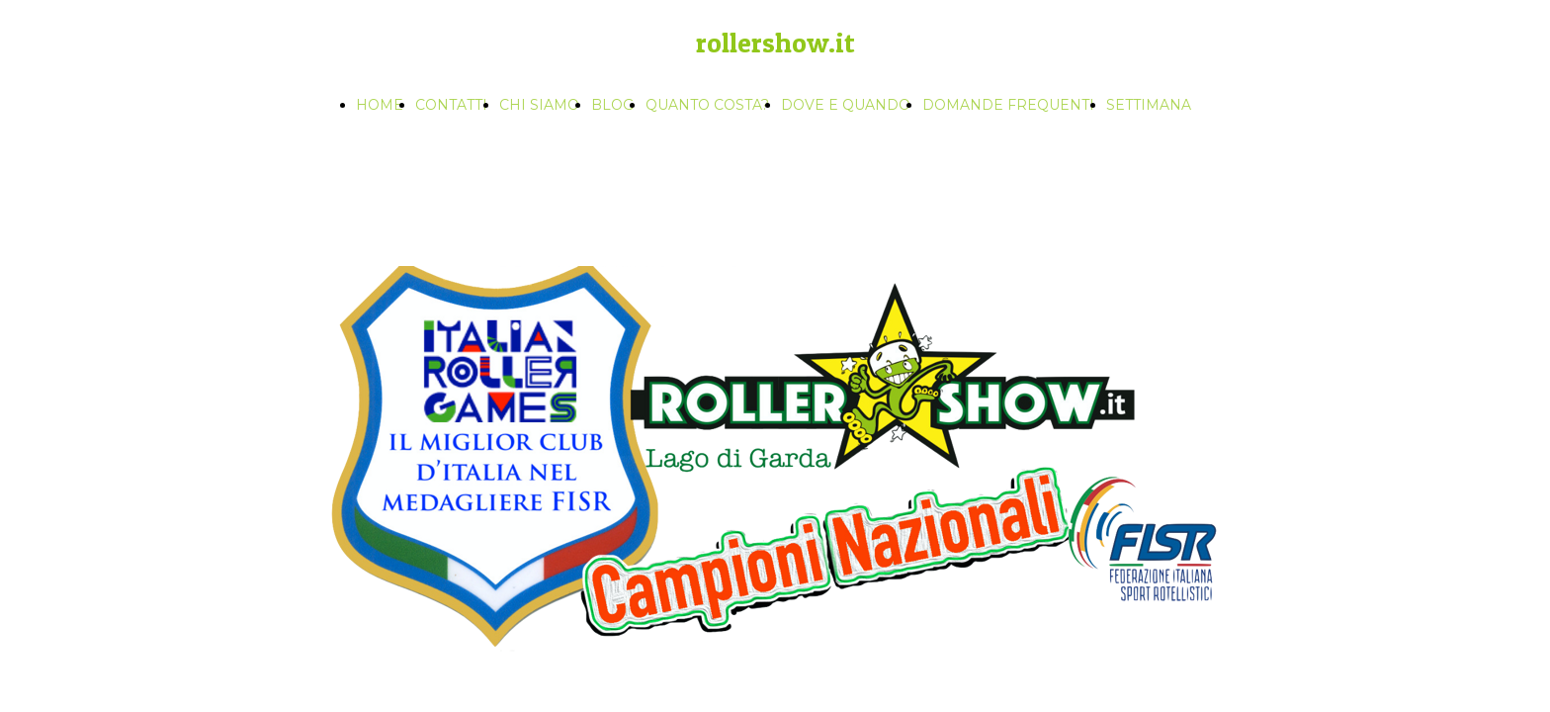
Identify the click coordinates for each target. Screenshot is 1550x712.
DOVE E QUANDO (845, 105)
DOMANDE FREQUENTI (1008, 105)
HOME (379, 105)
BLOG (612, 105)
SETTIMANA (1148, 105)
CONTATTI (451, 105)
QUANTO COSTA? (707, 105)
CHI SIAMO (539, 105)
